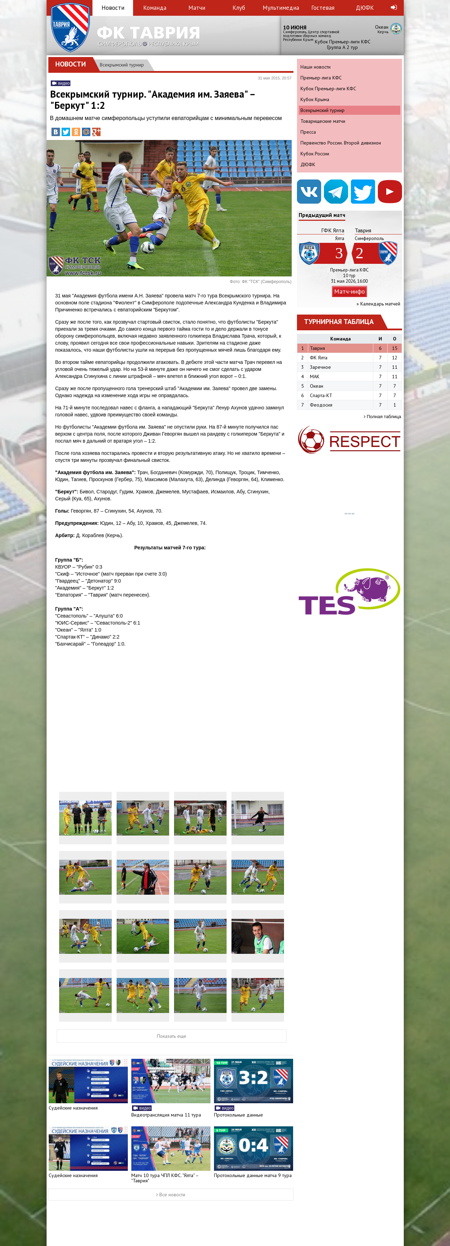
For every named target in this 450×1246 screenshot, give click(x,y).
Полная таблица (382, 416)
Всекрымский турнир (122, 65)
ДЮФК (365, 8)
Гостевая (322, 8)
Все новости (170, 1194)
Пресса (308, 132)
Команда (154, 8)
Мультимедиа (281, 8)
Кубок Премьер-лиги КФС (328, 88)
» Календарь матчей (378, 304)
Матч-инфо (349, 291)
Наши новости (315, 67)
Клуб (239, 8)
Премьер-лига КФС (321, 78)
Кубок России (314, 153)
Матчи (196, 8)
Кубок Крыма (314, 99)
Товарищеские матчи (322, 121)
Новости (113, 8)
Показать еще (171, 1036)
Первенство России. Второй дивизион (340, 143)
